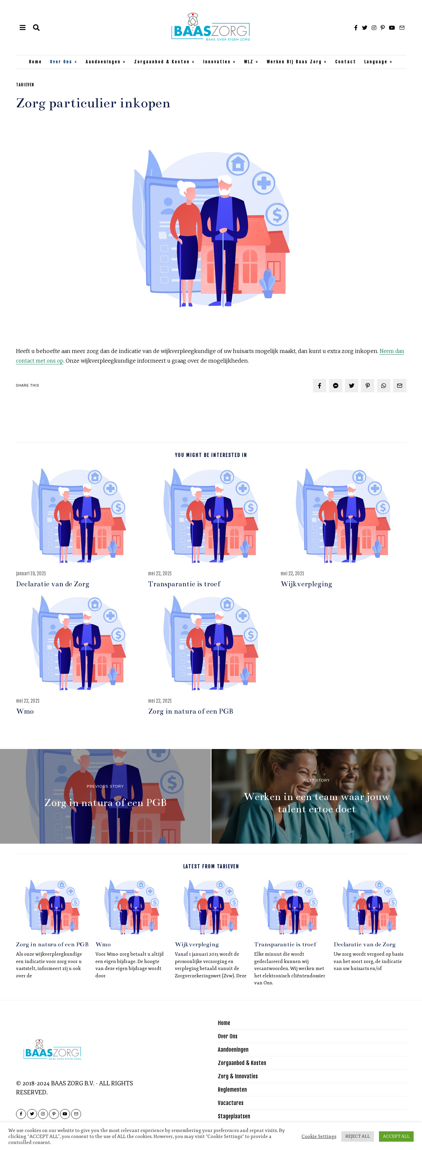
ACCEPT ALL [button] (396, 1136)
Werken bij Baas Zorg (294, 61)
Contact (345, 61)
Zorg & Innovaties (239, 1076)
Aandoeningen (103, 61)
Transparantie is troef (184, 584)
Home (35, 61)
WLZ (249, 61)
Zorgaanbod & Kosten (162, 61)
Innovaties (217, 61)
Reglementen (234, 1089)
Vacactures (231, 1102)
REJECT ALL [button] (357, 1136)
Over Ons (61, 61)
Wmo (25, 711)
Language (376, 61)
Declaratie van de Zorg (52, 584)
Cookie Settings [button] (319, 1136)
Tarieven (25, 85)
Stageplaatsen (235, 1116)
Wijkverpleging (306, 584)
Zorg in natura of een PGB (190, 711)
